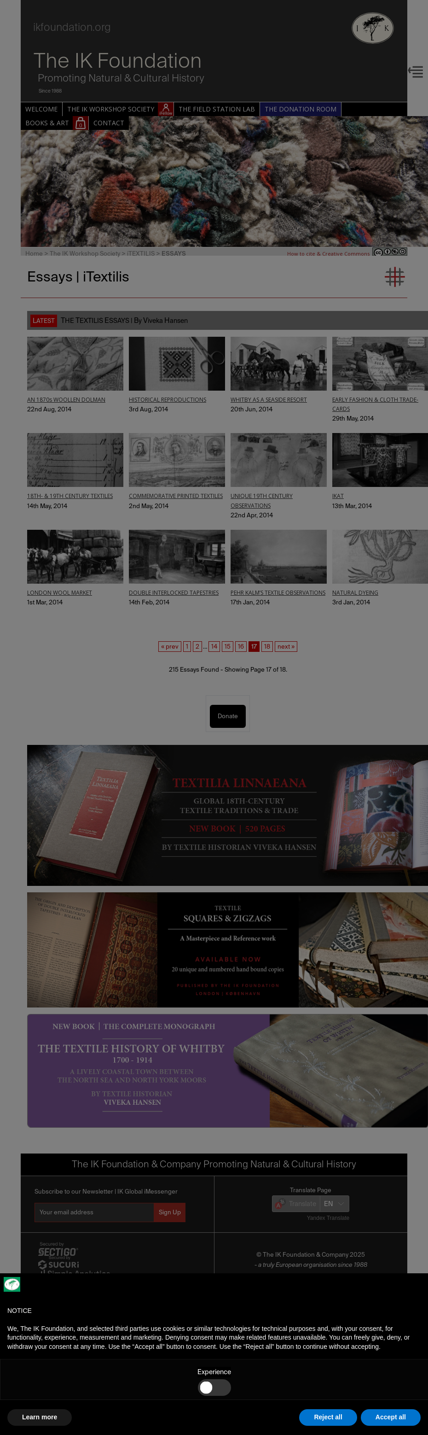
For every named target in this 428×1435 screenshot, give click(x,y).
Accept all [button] (391, 1417)
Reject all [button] (328, 1417)
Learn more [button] (39, 1417)
